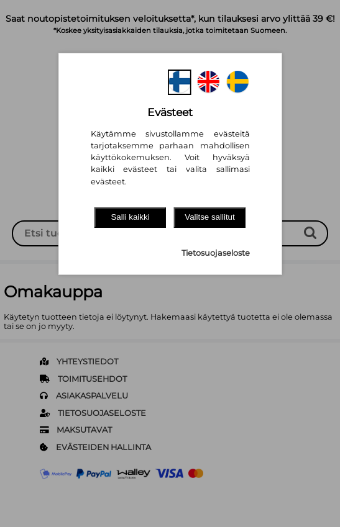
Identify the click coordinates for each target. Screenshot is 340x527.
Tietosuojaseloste (215, 253)
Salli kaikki (130, 217)
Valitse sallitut (210, 217)
